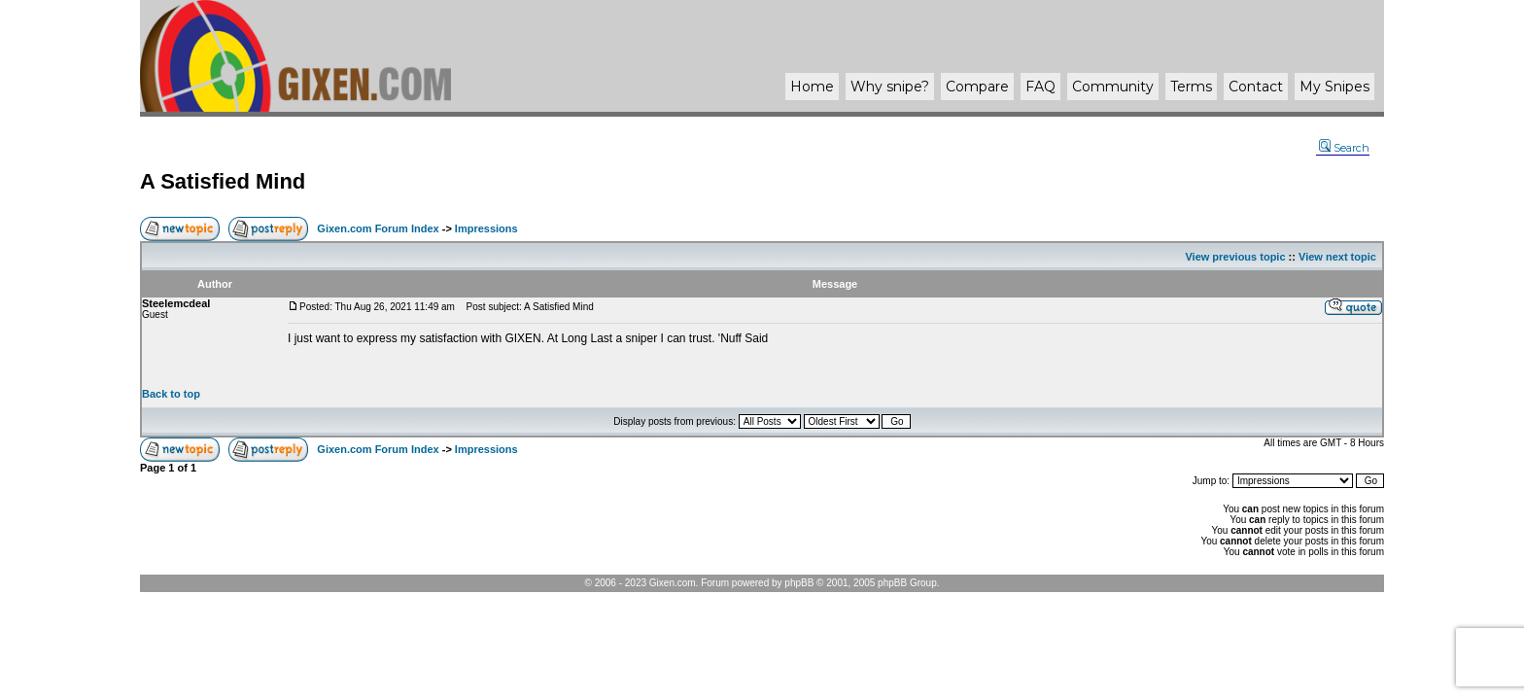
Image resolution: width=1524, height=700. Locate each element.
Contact (1256, 86)
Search (1344, 148)
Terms (1191, 86)
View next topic (1337, 256)
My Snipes (1334, 86)
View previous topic (1235, 256)
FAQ (1040, 86)
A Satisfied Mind (222, 181)
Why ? (889, 86)
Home (812, 86)
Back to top (171, 394)
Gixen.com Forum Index (377, 228)
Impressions (486, 228)
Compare (977, 86)
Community (1113, 86)
